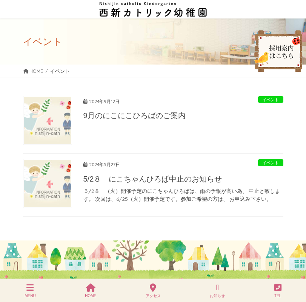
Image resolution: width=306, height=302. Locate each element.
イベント (270, 99)
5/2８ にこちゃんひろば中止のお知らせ (152, 179)
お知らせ (217, 291)
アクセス (153, 291)
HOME (90, 291)
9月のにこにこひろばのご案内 (134, 115)
